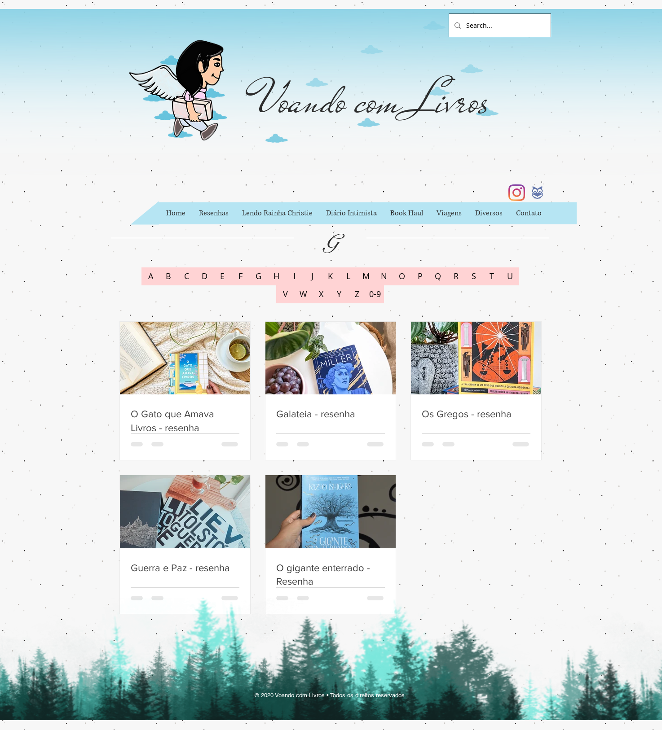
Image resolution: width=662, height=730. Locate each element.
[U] (510, 276)
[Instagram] (516, 192)
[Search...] (499, 25)
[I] (294, 276)
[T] (492, 276)
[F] (240, 276)
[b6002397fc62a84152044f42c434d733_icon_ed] (537, 192)
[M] (366, 276)
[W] (303, 294)
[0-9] (375, 294)
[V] (285, 294)
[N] (384, 276)
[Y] (339, 294)
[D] (204, 276)
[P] (420, 276)
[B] (168, 276)
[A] (150, 276)
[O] (402, 276)
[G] (258, 276)
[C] (186, 276)
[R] (456, 276)
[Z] (357, 294)
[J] (312, 276)
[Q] (438, 276)
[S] (474, 276)
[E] (222, 276)
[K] (330, 276)
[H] (276, 276)
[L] (348, 276)
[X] (321, 294)
